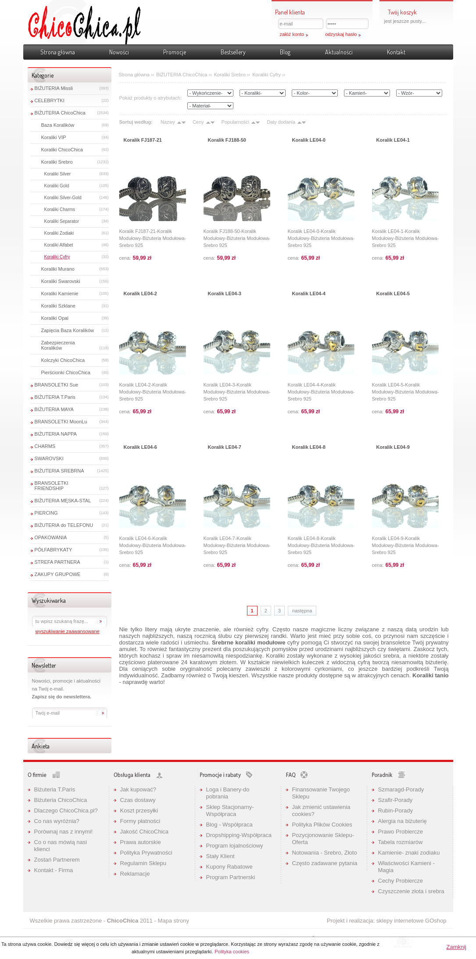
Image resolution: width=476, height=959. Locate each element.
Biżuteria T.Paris (54, 789)
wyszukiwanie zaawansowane (68, 631)
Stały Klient (220, 856)
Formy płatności (140, 821)
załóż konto (292, 34)
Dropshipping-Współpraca (239, 835)
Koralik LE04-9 (393, 447)
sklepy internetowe (400, 920)
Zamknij (456, 947)
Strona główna (57, 52)
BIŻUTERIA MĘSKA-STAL (63, 500)
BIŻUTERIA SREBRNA (59, 470)
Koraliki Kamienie (60, 293)
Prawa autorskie (140, 842)
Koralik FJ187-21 (143, 140)
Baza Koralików (58, 125)
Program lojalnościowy (234, 845)
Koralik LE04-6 (140, 447)
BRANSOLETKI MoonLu (61, 421)
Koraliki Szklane (58, 305)
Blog (285, 52)
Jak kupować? (138, 789)
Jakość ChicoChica (144, 831)
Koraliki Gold (56, 185)
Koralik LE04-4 (309, 293)
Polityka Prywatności (146, 852)
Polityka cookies (232, 951)
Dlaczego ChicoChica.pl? (66, 810)
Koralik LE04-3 (224, 293)
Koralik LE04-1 (393, 140)
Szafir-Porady (395, 800)
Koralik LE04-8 (309, 447)
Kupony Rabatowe (229, 866)
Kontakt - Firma (53, 870)
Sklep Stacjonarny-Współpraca (230, 810)
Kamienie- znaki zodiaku (409, 852)
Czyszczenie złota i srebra (411, 891)
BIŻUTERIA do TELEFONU (64, 525)
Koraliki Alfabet (58, 245)
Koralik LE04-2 (140, 293)
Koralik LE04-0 (309, 140)
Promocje (174, 52)
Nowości (119, 52)
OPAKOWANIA (51, 537)
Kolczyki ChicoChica (63, 360)
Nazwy (168, 122)
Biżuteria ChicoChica (60, 800)
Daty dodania (281, 122)
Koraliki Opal (54, 318)
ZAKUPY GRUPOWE (58, 574)
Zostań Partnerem (57, 859)
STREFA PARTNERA (57, 562)
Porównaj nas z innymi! (63, 831)
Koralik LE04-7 (224, 447)
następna (302, 610)
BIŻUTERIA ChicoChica (60, 112)
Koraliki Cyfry (57, 256)
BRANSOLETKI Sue (57, 384)
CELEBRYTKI (49, 100)
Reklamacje (135, 873)
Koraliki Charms (59, 209)
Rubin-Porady (395, 810)
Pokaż (465, 63)
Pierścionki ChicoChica (66, 372)
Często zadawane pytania (325, 863)
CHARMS (45, 446)
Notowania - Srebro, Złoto (324, 852)
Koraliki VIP (53, 137)
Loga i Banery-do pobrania (228, 793)
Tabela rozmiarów (400, 842)
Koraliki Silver (57, 174)
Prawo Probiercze (400, 831)
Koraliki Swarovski (60, 281)
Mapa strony (173, 920)
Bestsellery (233, 52)
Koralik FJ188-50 (227, 140)
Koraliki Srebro (57, 162)
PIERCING (46, 512)
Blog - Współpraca (229, 824)
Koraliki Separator (61, 221)
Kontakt (396, 52)
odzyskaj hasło (341, 34)
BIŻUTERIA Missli (54, 88)
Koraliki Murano (58, 269)
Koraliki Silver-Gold (63, 197)
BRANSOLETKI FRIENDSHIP (51, 485)
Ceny (198, 122)
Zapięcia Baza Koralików (67, 330)
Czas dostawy (138, 800)
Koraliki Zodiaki (59, 233)
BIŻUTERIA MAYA (54, 409)
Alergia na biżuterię (402, 821)
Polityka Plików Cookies (322, 824)
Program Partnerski (230, 877)
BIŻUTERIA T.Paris (55, 397)
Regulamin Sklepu (143, 863)
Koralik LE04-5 (393, 293)
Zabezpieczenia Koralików (58, 345)
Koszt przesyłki (139, 810)
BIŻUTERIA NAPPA (56, 434)
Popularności (236, 122)
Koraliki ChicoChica (62, 149)
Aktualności (339, 52)
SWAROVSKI (49, 458)
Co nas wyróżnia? (56, 821)
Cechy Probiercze (400, 880)
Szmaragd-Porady (401, 789)
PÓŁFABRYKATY (53, 549)
